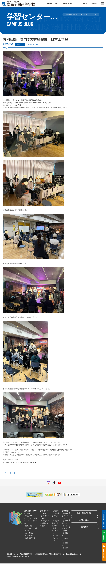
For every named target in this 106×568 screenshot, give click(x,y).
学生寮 (65, 548)
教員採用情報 (30, 538)
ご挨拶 (27, 513)
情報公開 (28, 526)
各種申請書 (29, 536)
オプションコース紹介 (65, 528)
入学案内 (84, 3)
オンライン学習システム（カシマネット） (31, 520)
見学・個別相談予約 (84, 513)
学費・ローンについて (56, 530)
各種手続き (29, 533)
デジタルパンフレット (56, 538)
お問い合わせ (84, 520)
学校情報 (28, 516)
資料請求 (84, 527)
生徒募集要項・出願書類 (56, 523)
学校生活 (94, 3)
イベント (20, 44)
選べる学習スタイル (65, 515)
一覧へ (10, 473)
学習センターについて (69, 3)
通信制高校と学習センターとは (45, 523)
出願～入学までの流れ (56, 515)
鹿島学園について (52, 3)
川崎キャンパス (33, 44)
